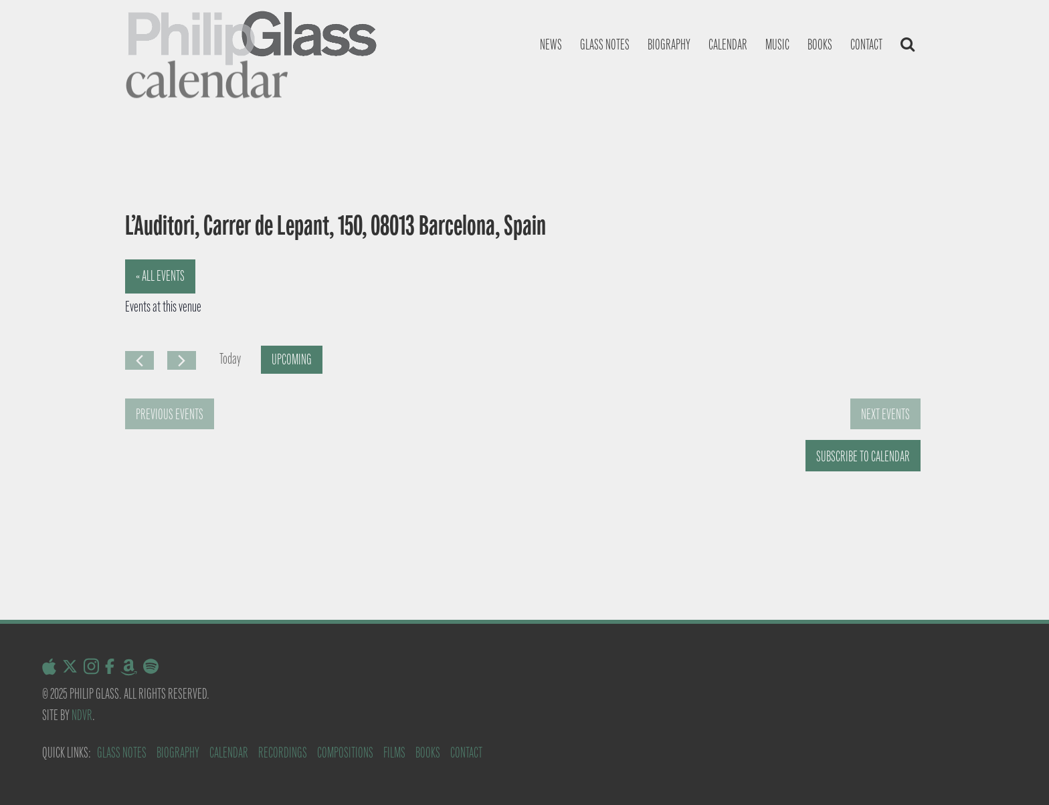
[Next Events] (181, 360)
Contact (866, 44)
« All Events (160, 275)
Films (394, 752)
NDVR (82, 715)
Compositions (345, 752)
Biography (669, 44)
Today (230, 358)
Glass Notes (122, 752)
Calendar (727, 44)
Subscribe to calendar (863, 456)
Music (777, 44)
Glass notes (605, 44)
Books (819, 44)
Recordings (282, 752)
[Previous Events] (139, 360)
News (551, 44)
